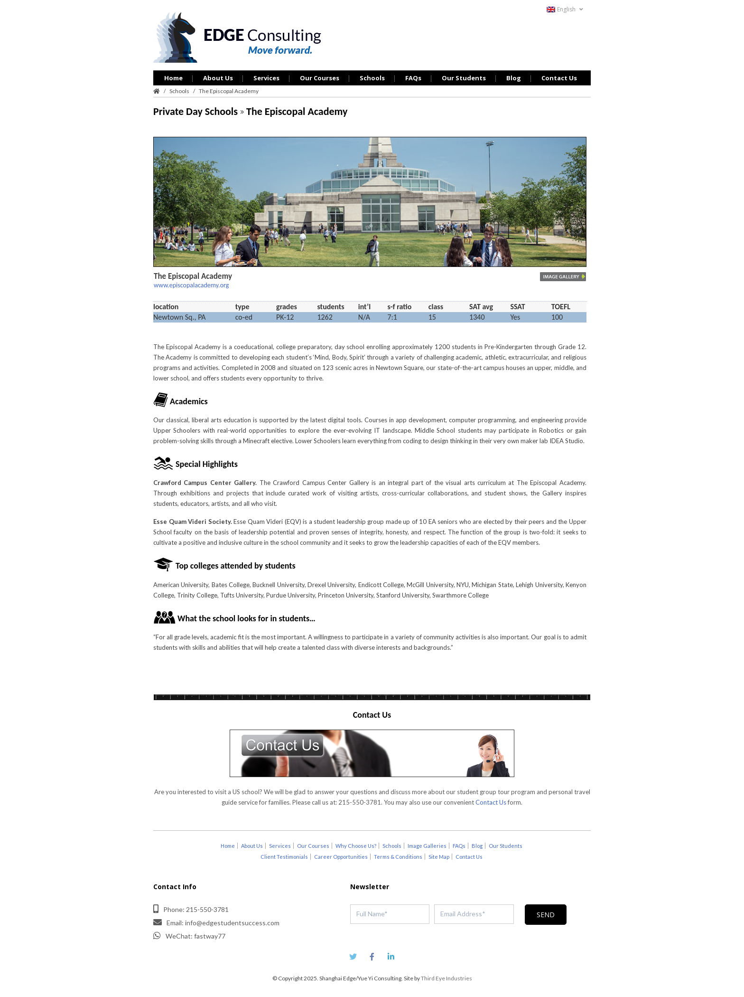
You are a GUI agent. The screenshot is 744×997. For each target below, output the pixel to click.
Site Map (438, 857)
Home (173, 78)
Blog (513, 78)
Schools (372, 78)
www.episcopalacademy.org (191, 285)
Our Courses (319, 78)
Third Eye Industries (446, 978)
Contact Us (559, 78)
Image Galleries (427, 846)
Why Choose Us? (355, 846)
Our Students (464, 78)
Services (266, 78)
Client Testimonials (284, 857)
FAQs (413, 78)
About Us (218, 78)
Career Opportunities (341, 857)
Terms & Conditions (398, 857)
